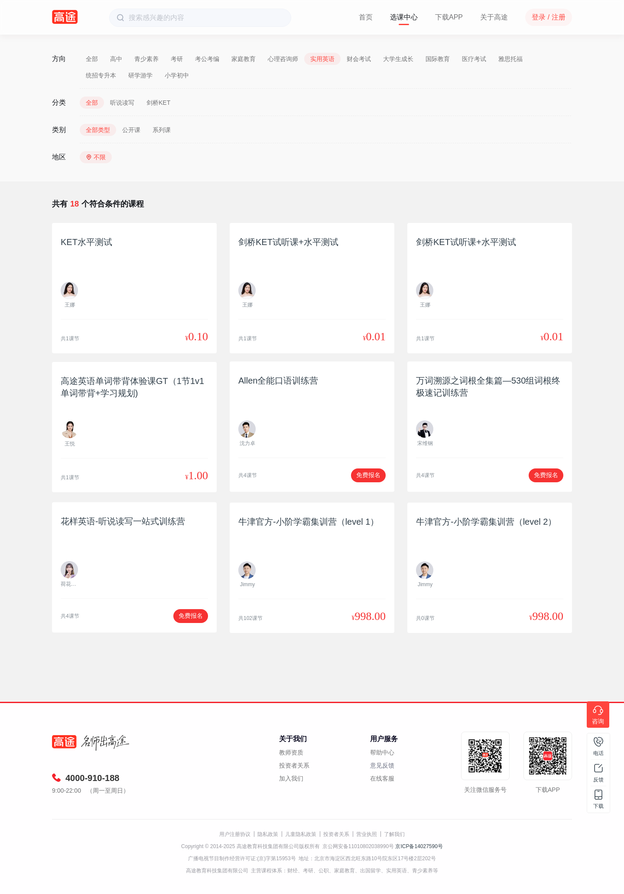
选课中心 (404, 17)
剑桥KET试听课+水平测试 (288, 242)
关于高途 (494, 17)
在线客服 (382, 778)
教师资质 (291, 752)
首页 (366, 17)
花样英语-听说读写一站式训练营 (123, 521)
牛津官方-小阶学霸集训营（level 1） (308, 521)
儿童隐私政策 (300, 834)
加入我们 (291, 778)
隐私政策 (267, 834)
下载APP (449, 17)
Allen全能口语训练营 (278, 380)
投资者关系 (294, 765)
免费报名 (368, 474)
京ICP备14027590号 (418, 846)
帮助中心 (382, 752)
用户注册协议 (234, 834)
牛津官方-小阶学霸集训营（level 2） (486, 521)
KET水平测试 (86, 242)
